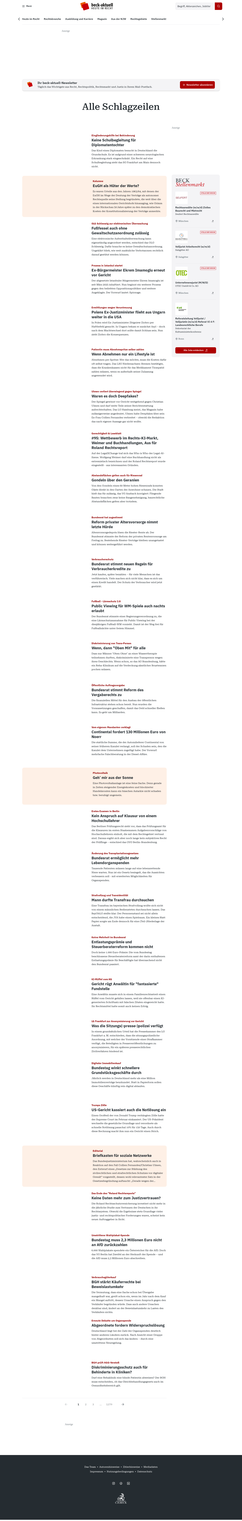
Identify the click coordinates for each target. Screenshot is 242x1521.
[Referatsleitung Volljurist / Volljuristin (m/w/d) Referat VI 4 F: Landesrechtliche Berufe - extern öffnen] (212, 340)
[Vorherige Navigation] (22, 20)
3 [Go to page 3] (93, 1405)
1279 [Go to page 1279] (109, 1405)
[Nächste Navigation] (220, 20)
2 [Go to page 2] (86, 1405)
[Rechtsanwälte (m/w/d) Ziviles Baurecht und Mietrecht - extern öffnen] (212, 222)
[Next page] (123, 1405)
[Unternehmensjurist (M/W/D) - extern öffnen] (212, 294)
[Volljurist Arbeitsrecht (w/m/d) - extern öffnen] (212, 258)
